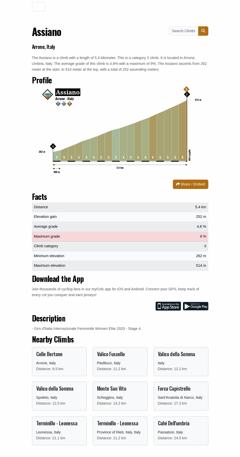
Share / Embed (190, 184)
